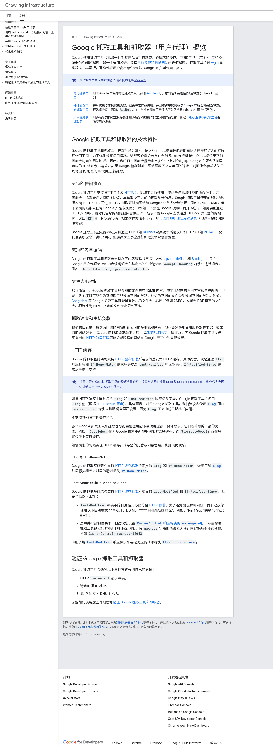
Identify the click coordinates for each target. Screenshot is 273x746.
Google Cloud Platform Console (189, 691)
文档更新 (140, 80)
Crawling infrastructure (29, 5)
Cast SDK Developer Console (187, 718)
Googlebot (153, 93)
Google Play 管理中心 (182, 698)
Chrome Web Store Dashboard (188, 725)
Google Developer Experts (80, 691)
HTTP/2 (131, 193)
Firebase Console (179, 705)
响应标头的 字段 (170, 523)
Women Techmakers (77, 705)
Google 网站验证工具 (203, 117)
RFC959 (149, 232)
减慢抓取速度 (156, 333)
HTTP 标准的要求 (109, 404)
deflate (181, 259)
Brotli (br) (199, 259)
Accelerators (71, 698)
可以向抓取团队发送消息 (178, 218)
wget (215, 63)
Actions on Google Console (186, 712)
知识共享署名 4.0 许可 (129, 622)
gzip (169, 259)
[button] (28, 46)
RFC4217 (211, 232)
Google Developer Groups (80, 684)
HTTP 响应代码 (98, 338)
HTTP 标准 (157, 505)
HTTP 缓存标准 (126, 359)
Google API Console (181, 684)
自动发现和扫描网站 (152, 63)
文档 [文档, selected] (22, 16)
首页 (8, 16)
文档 (119, 37)
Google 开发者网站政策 (92, 626)
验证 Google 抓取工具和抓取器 (136, 602)
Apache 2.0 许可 (196, 622)
